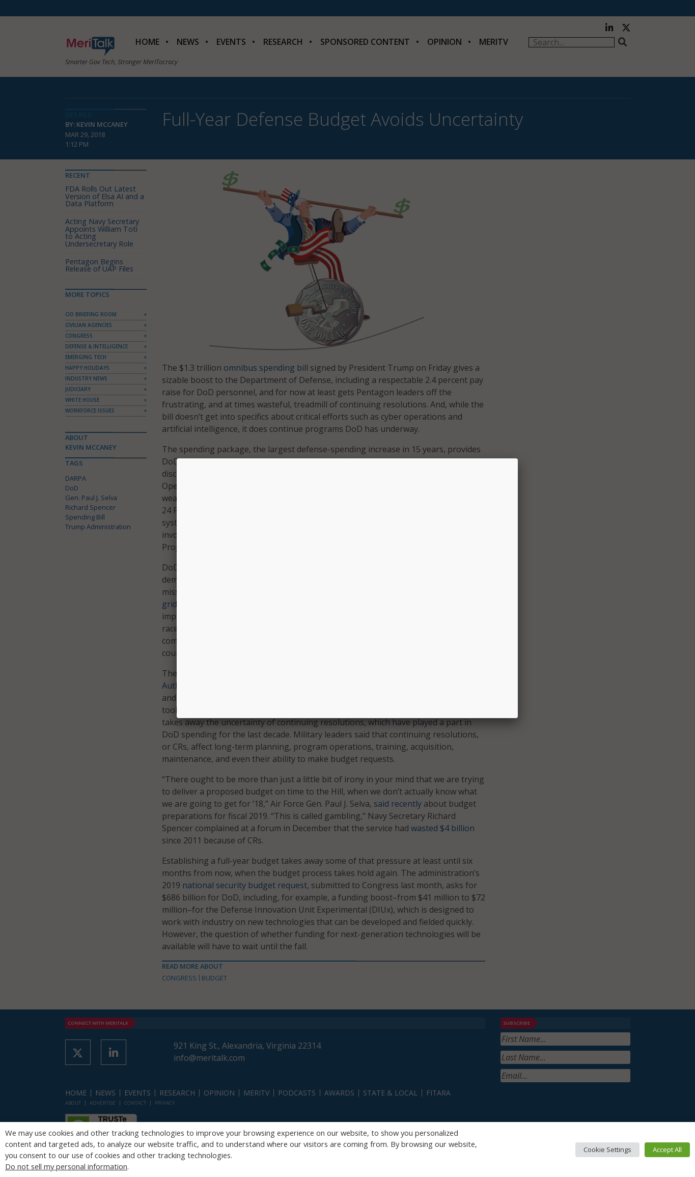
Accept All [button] (667, 1149)
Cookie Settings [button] (607, 1149)
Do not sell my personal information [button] (66, 1166)
